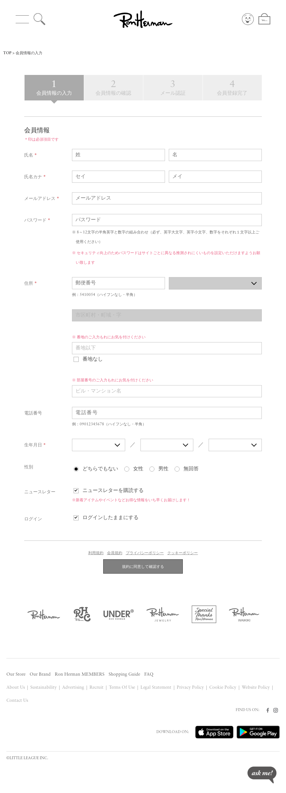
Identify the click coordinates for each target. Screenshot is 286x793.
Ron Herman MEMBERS (79, 674)
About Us (15, 687)
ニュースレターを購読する (113, 490)
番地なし (92, 359)
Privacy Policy (190, 687)
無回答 (191, 469)
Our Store (15, 674)
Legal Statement (156, 687)
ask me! (261, 775)
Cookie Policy (222, 687)
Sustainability (43, 687)
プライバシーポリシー (145, 553)
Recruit (96, 687)
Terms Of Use (122, 687)
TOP (7, 53)
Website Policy (256, 687)
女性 (138, 469)
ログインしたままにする (110, 517)
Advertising (73, 687)
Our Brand (40, 674)
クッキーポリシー (182, 553)
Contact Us (17, 700)
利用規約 (96, 553)
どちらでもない (100, 469)
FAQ (149, 674)
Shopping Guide (124, 674)
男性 (163, 469)
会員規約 (114, 553)
